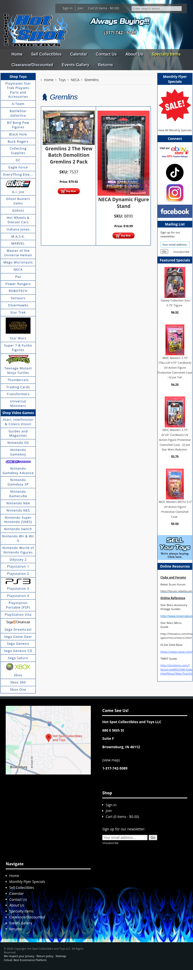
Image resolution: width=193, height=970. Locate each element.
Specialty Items (166, 54)
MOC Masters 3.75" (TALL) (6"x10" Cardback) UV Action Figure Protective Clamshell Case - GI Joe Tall (175, 367)
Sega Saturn (18, 658)
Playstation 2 (18, 573)
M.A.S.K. (18, 236)
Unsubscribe (181, 252)
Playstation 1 (18, 566)
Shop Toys (18, 76)
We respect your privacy (19, 956)
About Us (134, 54)
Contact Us (106, 54)
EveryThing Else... (18, 174)
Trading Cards (18, 387)
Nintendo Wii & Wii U (18, 538)
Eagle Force (18, 167)
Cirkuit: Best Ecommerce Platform (25, 960)
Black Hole (18, 134)
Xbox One (18, 689)
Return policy (45, 956)
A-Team (18, 103)
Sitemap (61, 956)
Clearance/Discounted (32, 65)
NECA (18, 269)
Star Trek (18, 312)
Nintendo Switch (18, 529)
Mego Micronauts (18, 262)
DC (18, 160)
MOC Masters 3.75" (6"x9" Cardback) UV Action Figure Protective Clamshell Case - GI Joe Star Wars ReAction (175, 439)
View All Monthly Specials (175, 130)
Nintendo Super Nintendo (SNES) (18, 519)
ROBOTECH (18, 291)
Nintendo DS (18, 442)
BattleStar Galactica (18, 113)
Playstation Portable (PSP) (18, 605)
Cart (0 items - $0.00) (103, 8)
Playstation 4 (18, 595)
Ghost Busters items (18, 200)
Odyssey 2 (18, 559)
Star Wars (18, 338)
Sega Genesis (18, 643)
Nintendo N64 (18, 503)
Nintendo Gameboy (18, 452)
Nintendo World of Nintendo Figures (18, 550)
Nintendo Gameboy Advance (18, 470)
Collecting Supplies (18, 150)
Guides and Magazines (18, 433)
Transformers (18, 394)
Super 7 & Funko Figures (18, 347)
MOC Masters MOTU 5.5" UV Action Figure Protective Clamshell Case (175, 509)
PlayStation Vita (18, 614)
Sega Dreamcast (18, 629)
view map (111, 760)
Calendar (78, 54)
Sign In (68, 8)
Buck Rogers (18, 141)
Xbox (18, 675)
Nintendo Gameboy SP (18, 482)
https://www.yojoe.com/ (177, 651)
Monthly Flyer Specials (27, 881)
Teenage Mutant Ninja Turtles (18, 370)
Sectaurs (18, 298)
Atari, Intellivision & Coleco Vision (18, 421)
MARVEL (18, 243)
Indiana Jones (18, 229)
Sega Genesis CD (18, 650)
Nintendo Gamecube (18, 493)
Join (80, 8)
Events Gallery (75, 65)
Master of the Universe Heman (18, 252)
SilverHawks (18, 305)
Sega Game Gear (18, 636)
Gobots (18, 210)
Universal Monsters (18, 403)
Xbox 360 (18, 682)
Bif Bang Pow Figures (18, 124)
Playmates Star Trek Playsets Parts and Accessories (18, 90)
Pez (18, 276)
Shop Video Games (18, 412)
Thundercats (18, 380)
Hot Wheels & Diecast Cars (18, 219)
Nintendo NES (18, 510)
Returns (105, 65)
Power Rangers (18, 284)
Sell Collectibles (46, 54)
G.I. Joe (18, 192)
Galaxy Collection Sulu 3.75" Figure (175, 302)
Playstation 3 (18, 588)
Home (16, 54)
